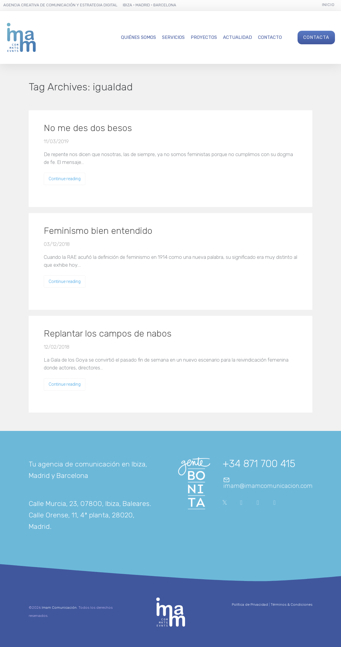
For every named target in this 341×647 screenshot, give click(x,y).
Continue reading (65, 178)
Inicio (328, 4)
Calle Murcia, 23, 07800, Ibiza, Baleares (89, 503)
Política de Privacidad (250, 604)
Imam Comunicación (59, 607)
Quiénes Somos (138, 37)
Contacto (270, 37)
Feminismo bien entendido (98, 230)
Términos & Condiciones (291, 604)
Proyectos (204, 37)
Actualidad (237, 37)
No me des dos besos (88, 128)
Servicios (173, 37)
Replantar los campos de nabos (107, 333)
